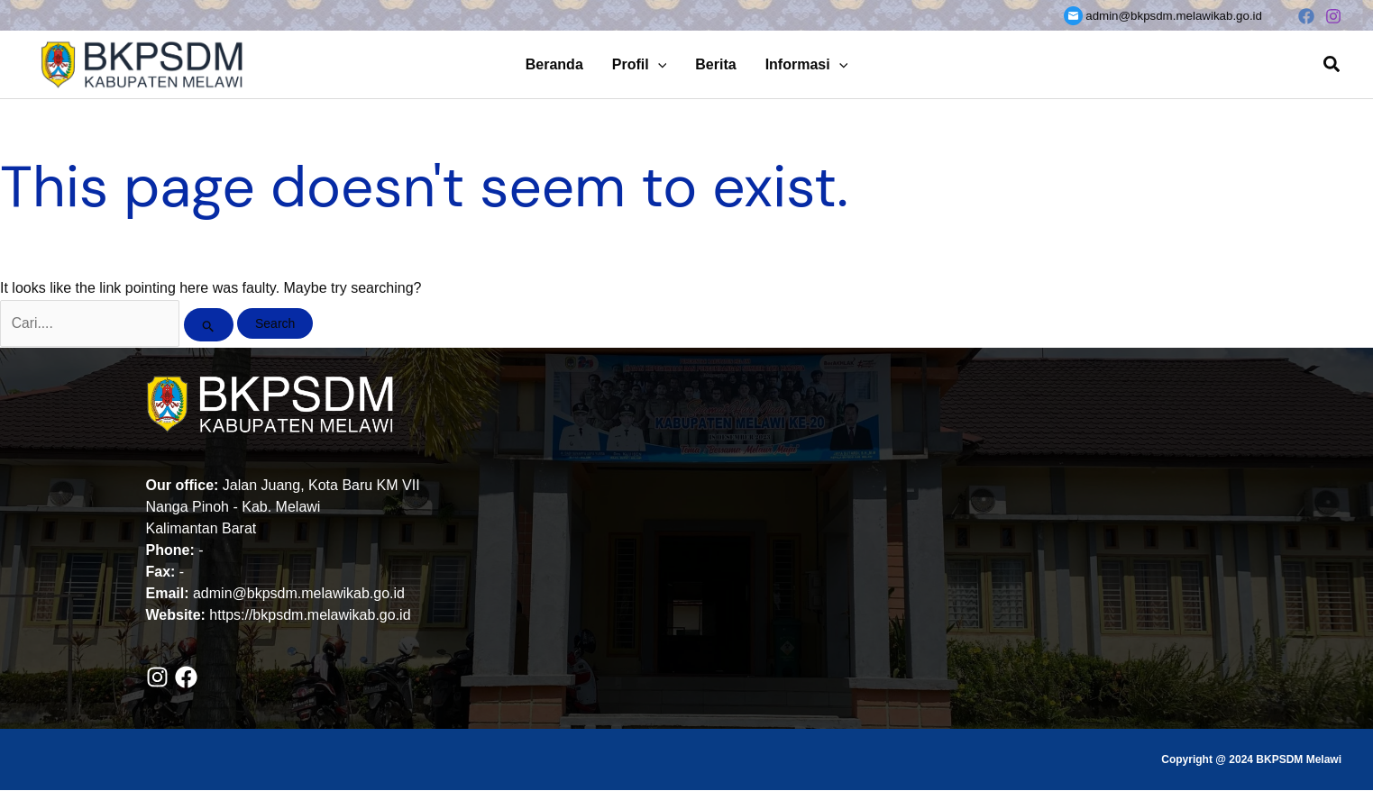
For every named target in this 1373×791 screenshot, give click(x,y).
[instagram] (161, 679)
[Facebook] (1306, 16)
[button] (658, 64)
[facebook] (190, 679)
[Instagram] (1333, 16)
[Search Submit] (212, 325)
